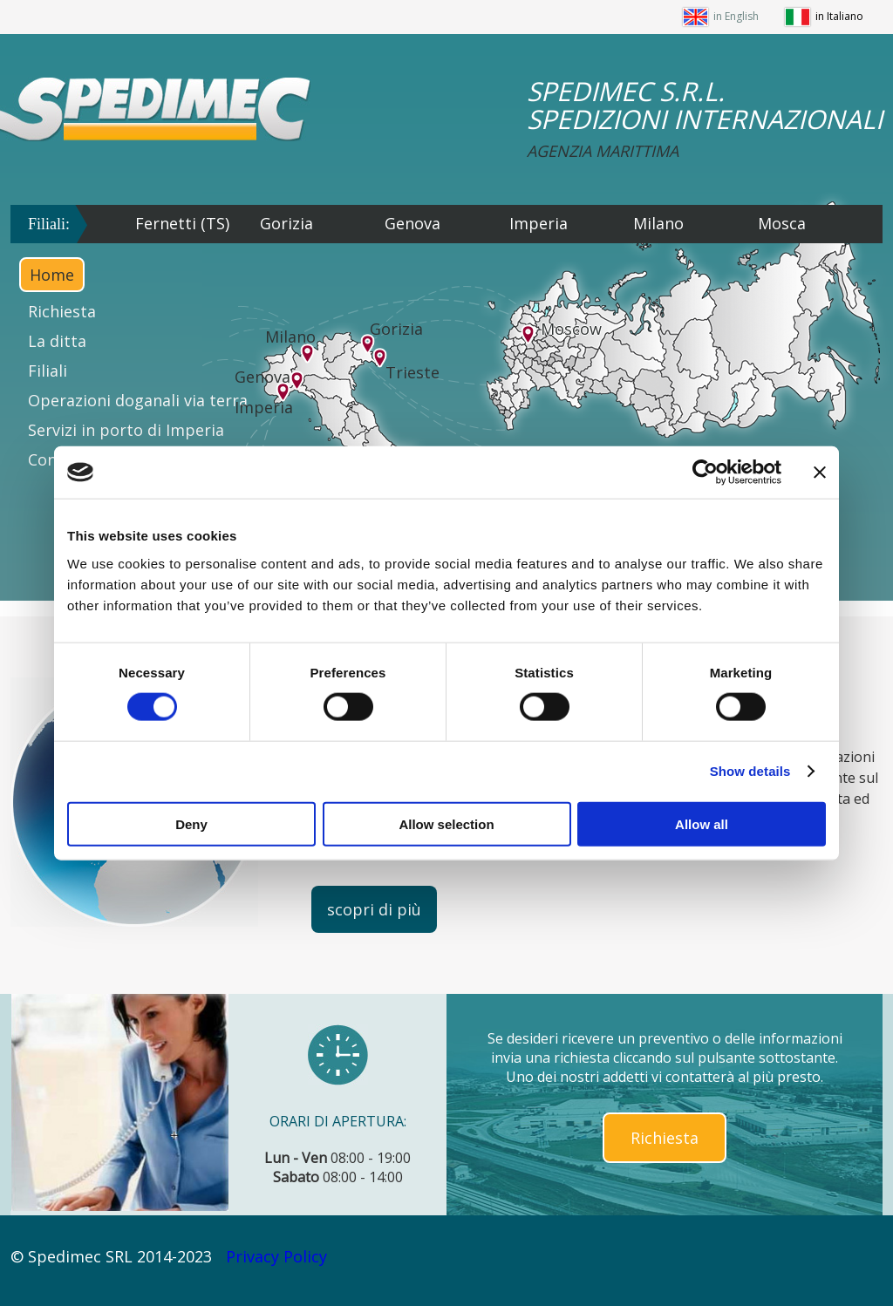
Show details (750, 771)
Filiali (47, 370)
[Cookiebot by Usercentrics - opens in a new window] (705, 472)
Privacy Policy (276, 1256)
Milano (658, 223)
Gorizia (286, 223)
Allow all (701, 823)
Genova (412, 223)
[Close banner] (820, 472)
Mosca (782, 223)
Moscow (571, 328)
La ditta (57, 340)
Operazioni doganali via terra (138, 400)
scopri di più (374, 909)
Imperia (538, 223)
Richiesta (62, 311)
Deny (191, 823)
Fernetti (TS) (182, 223)
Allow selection (446, 823)
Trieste (412, 372)
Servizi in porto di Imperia (126, 429)
